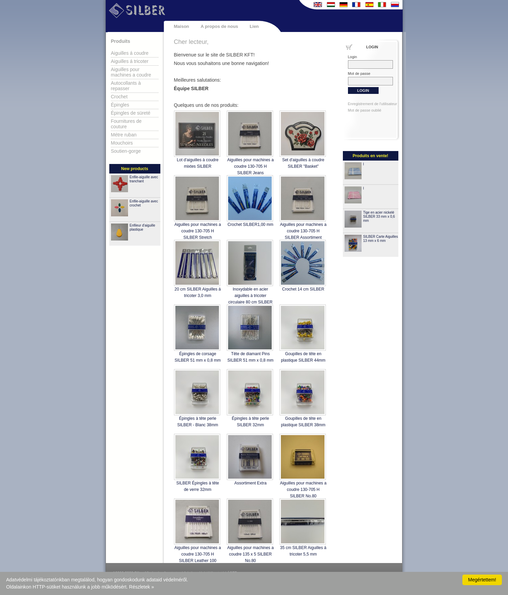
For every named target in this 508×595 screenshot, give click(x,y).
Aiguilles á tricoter (130, 61)
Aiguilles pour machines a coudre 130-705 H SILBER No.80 (303, 489)
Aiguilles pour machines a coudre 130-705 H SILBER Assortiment (303, 231)
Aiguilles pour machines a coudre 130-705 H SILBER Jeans (250, 166)
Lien (254, 26)
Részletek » (141, 587)
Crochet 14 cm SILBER (303, 289)
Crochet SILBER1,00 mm (250, 224)
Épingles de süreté (130, 113)
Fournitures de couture (126, 123)
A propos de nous (219, 26)
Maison (181, 26)
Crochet (119, 96)
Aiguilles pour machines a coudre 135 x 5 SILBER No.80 (250, 554)
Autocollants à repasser (126, 85)
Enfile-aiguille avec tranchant (144, 179)
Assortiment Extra (250, 483)
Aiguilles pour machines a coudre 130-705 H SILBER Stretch (197, 231)
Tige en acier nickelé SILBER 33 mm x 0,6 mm (379, 216)
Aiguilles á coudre (130, 53)
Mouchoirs (122, 143)
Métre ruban (124, 134)
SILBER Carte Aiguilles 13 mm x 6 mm (380, 239)
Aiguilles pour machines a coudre (131, 72)
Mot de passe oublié (364, 110)
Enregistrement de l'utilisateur (372, 104)
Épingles (120, 105)
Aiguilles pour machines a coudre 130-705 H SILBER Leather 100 (197, 554)
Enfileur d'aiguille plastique (142, 227)
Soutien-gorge (126, 151)
